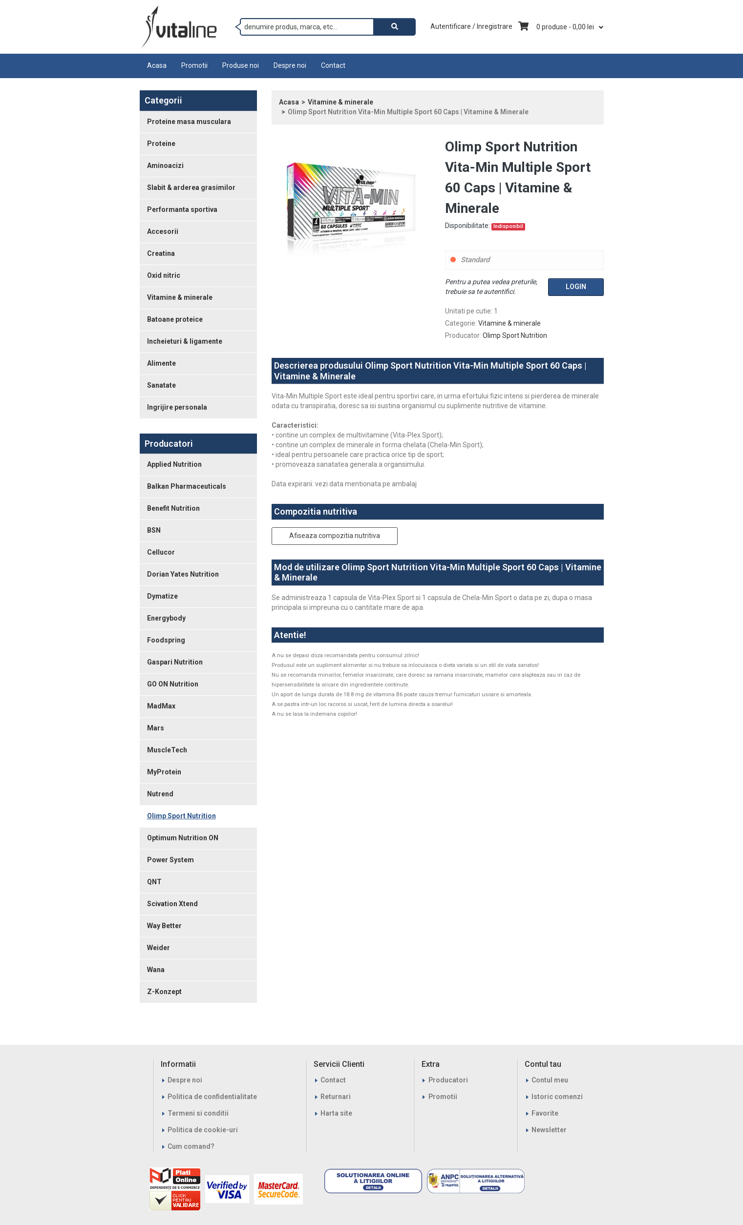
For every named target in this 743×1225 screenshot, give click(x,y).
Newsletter (549, 1130)
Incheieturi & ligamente (184, 341)
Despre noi (290, 65)
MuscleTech (167, 750)
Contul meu (549, 1080)
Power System (170, 860)
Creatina (161, 253)
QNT (154, 882)
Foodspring (166, 640)
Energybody (166, 618)
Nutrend (160, 794)
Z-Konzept (164, 992)
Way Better (164, 926)
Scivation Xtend (172, 904)
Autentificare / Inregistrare (471, 26)
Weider (158, 948)
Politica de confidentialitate (212, 1096)
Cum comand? (191, 1146)
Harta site (336, 1113)
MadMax (161, 706)
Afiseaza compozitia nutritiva (334, 536)
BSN (154, 530)
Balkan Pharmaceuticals (186, 486)
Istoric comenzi (557, 1096)
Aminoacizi (165, 165)
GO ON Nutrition (172, 684)
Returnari (335, 1096)
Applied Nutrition (174, 464)
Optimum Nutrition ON (182, 838)
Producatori (448, 1080)
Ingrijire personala (177, 407)
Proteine (161, 143)
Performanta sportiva (182, 209)
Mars (155, 728)
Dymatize (162, 596)
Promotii (194, 65)
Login (576, 287)
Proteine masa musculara (189, 121)
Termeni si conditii (198, 1113)
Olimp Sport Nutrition (181, 816)
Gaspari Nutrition (175, 662)
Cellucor (161, 552)
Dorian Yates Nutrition (183, 574)
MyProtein (164, 772)
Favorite (544, 1113)
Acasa (157, 65)
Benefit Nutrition (173, 508)
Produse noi (240, 65)
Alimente (161, 363)
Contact (333, 65)
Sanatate (161, 385)
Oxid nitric (163, 275)
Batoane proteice (175, 319)
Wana (156, 970)
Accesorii (162, 231)
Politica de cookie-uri (203, 1130)
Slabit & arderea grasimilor (191, 187)
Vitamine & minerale (179, 297)
